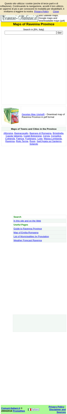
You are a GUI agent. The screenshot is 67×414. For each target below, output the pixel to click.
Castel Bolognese (33, 136)
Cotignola (10, 138)
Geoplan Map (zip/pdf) (33, 114)
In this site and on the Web (27, 220)
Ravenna (10, 141)
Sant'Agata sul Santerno (49, 141)
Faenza (20, 138)
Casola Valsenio (14, 136)
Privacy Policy (41, 11)
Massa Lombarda (53, 138)
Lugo (40, 138)
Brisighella (58, 133)
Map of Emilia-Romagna (26, 232)
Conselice (56, 136)
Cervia (46, 136)
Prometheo (19, 411)
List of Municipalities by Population (31, 236)
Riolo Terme (22, 141)
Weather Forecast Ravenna (28, 240)
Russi (32, 141)
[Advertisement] (33, 180)
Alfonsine (8, 133)
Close (56, 11)
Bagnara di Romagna (40, 133)
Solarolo (34, 144)
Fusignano (30, 138)
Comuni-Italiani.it (10, 408)
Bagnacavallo (21, 133)
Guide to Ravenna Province (28, 228)
